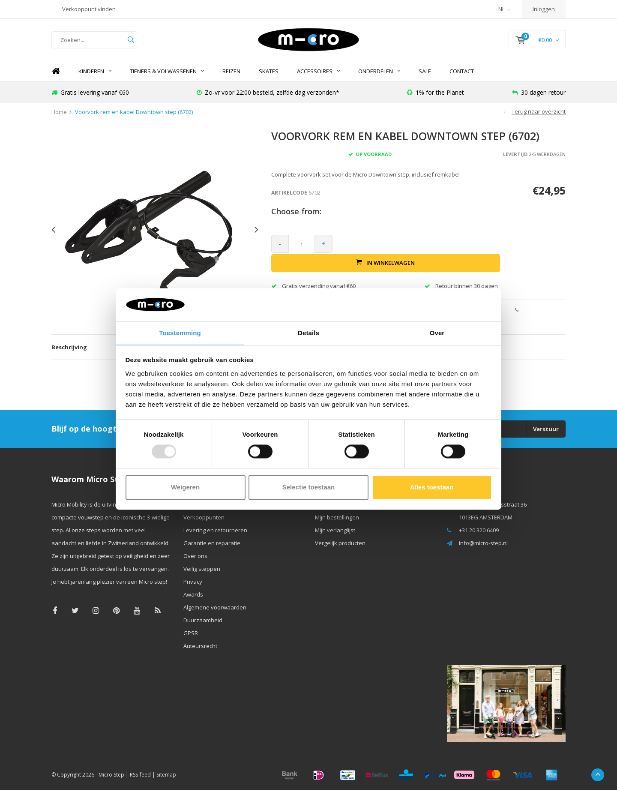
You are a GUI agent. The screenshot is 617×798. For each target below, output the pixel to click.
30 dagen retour (539, 100)
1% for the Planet (435, 100)
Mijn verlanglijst (335, 538)
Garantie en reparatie (211, 551)
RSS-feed (140, 782)
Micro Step (111, 782)
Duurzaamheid (202, 628)
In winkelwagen (452, 252)
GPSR (190, 641)
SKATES (269, 79)
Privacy (192, 590)
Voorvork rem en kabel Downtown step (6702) (134, 120)
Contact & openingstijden (216, 512)
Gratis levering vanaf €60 (90, 100)
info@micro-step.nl (483, 551)
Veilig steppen (201, 577)
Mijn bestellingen (337, 525)
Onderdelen (379, 79)
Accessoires (318, 79)
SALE (425, 79)
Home (56, 79)
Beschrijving (69, 355)
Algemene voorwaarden (214, 615)
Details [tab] (308, 332)
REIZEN (231, 79)
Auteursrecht (200, 654)
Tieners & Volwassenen (167, 79)
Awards (193, 602)
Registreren (330, 512)
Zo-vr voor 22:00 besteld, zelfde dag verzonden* (268, 100)
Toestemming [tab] (180, 332)
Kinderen (94, 79)
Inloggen (544, 9)
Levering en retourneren (215, 538)
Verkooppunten (204, 525)
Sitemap (166, 782)
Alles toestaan (432, 487)
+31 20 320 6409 (479, 538)
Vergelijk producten (340, 551)
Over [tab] (437, 332)
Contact (461, 79)
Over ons (195, 564)
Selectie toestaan (308, 487)
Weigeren (185, 487)
